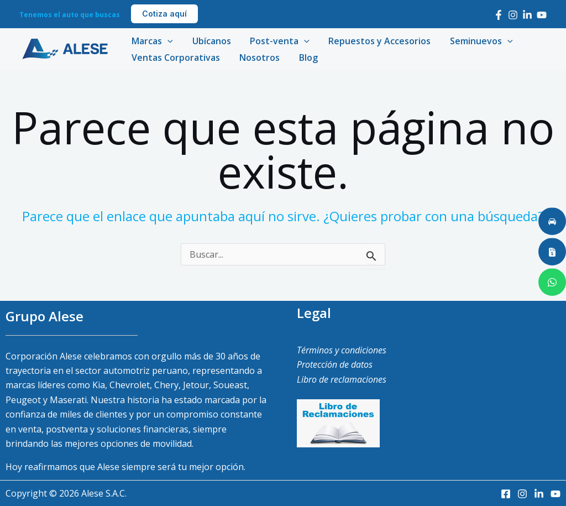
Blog (304, 57)
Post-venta (276, 41)
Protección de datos (335, 364)
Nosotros (257, 57)
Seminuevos (474, 41)
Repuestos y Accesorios (374, 41)
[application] (166, 41)
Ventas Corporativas (175, 57)
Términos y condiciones (341, 350)
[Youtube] (542, 15)
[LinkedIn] (527, 15)
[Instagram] (513, 15)
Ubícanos (209, 41)
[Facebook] (499, 15)
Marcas (151, 41)
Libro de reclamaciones (341, 379)
